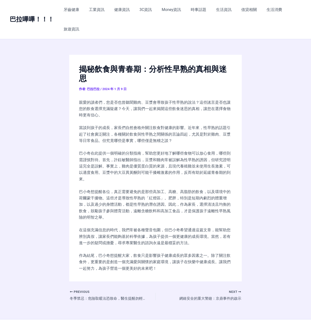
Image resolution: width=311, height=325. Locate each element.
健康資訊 (125, 9)
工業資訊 (102, 9)
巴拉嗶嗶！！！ (32, 9)
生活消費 (266, 9)
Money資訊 (171, 9)
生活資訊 (219, 9)
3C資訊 (147, 9)
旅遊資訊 (289, 9)
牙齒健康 (79, 9)
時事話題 (196, 9)
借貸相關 (243, 9)
